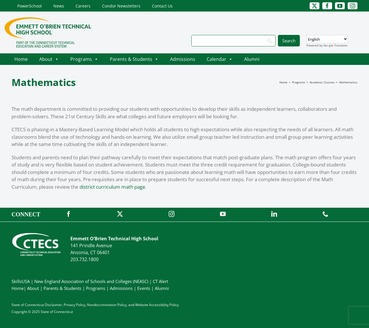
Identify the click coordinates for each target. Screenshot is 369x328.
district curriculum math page (112, 186)
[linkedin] (274, 214)
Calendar (220, 59)
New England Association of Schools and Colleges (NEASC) (91, 281)
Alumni (251, 59)
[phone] (325, 214)
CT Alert (160, 281)
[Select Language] (327, 39)
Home (21, 59)
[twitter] (314, 5)
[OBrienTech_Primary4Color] (48, 19)
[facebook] (327, 5)
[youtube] (340, 5)
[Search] (233, 40)
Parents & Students (134, 59)
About (49, 59)
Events (143, 288)
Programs (84, 59)
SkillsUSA (21, 281)
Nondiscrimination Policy (107, 304)
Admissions (182, 59)
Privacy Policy (74, 304)
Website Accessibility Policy (157, 304)
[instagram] (352, 5)
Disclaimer (53, 304)
